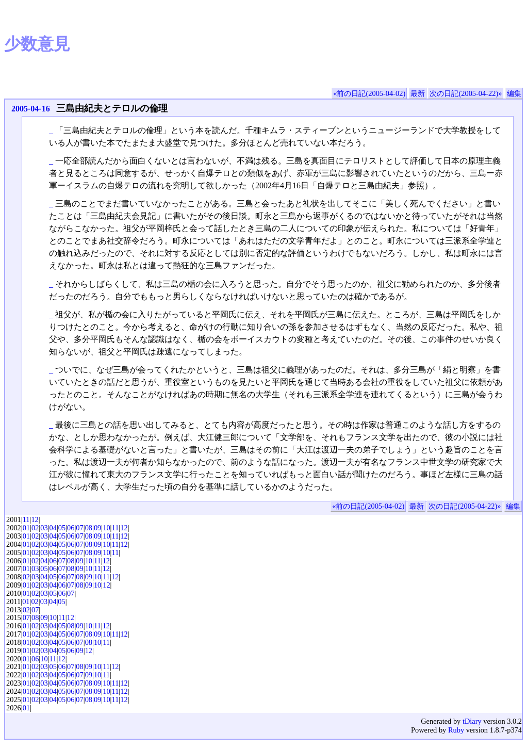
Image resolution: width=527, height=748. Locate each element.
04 (53, 528)
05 (61, 528)
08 (88, 528)
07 (79, 528)
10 (106, 528)
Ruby (456, 730)
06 (70, 528)
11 (26, 519)
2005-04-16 (30, 108)
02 (35, 528)
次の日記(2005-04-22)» (466, 93)
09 (97, 528)
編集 (514, 93)
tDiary (472, 721)
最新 (417, 93)
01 (26, 528)
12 (34, 519)
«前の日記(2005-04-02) (369, 93)
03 (43, 528)
